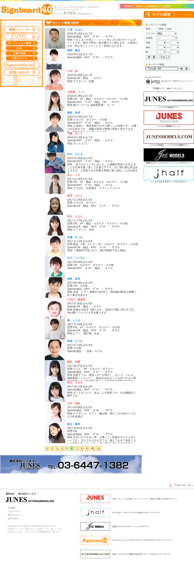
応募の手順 (21, 53)
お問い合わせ (165, 6)
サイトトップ (127, 6)
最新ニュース (21, 29)
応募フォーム (21, 58)
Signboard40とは (21, 65)
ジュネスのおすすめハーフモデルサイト (168, 182)
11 (98, 448)
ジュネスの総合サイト (169, 107)
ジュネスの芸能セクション (169, 126)
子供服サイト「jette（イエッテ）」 (169, 88)
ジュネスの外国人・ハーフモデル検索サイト (168, 145)
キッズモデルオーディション (21, 37)
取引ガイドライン (15, 515)
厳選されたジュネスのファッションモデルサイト (168, 163)
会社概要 (152, 6)
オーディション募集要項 (21, 43)
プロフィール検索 (157, 25)
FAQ (21, 48)
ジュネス (139, 6)
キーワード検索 (156, 64)
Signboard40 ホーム (27, 9)
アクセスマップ (14, 511)
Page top (181, 485)
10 (92, 448)
